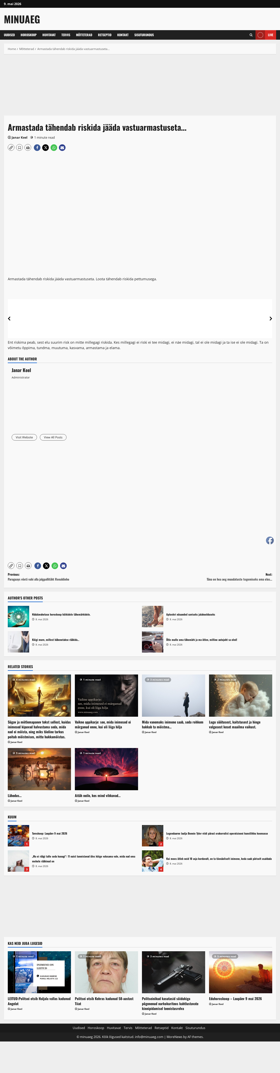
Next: (206, 578)
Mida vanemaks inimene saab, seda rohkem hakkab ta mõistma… (172, 725)
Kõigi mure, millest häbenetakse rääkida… (18, 642)
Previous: (74, 578)
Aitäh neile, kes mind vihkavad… (98, 796)
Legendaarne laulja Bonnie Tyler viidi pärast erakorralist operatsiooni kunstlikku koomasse (152, 836)
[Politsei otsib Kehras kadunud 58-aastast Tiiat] (106, 973)
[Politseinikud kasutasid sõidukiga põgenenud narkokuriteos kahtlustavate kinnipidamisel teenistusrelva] (173, 973)
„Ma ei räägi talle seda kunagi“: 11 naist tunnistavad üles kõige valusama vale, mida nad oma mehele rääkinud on (18, 861)
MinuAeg (22, 19)
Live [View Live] (264, 35)
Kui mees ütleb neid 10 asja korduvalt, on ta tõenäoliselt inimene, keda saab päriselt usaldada (152, 861)
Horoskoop (29, 34)
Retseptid (104, 34)
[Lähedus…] (39, 770)
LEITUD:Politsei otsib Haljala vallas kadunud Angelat (39, 1002)
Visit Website (26, 437)
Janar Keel (19, 137)
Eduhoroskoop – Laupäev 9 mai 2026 (235, 999)
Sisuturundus (144, 34)
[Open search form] (251, 35)
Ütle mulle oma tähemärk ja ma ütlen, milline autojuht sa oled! (152, 642)
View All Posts (59, 437)
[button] (11, 147)
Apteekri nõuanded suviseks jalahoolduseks (152, 617)
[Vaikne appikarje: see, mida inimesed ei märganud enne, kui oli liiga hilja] (106, 696)
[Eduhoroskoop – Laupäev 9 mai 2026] (240, 973)
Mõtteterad (84, 34)
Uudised (9, 34)
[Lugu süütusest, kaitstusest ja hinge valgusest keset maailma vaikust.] (240, 696)
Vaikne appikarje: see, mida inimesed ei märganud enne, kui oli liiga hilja (103, 725)
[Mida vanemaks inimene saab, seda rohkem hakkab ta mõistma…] (173, 696)
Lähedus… (15, 796)
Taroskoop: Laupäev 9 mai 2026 (18, 836)
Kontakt (123, 34)
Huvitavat (49, 34)
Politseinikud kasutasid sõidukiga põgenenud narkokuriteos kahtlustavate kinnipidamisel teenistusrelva (170, 1004)
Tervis (65, 34)
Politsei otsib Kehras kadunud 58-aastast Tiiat (104, 1002)
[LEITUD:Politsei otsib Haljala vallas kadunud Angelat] (39, 973)
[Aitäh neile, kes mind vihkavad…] (106, 770)
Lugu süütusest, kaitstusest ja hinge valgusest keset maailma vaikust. (234, 725)
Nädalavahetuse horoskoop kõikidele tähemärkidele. (18, 617)
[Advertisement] (120, 87)
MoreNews (174, 1037)
